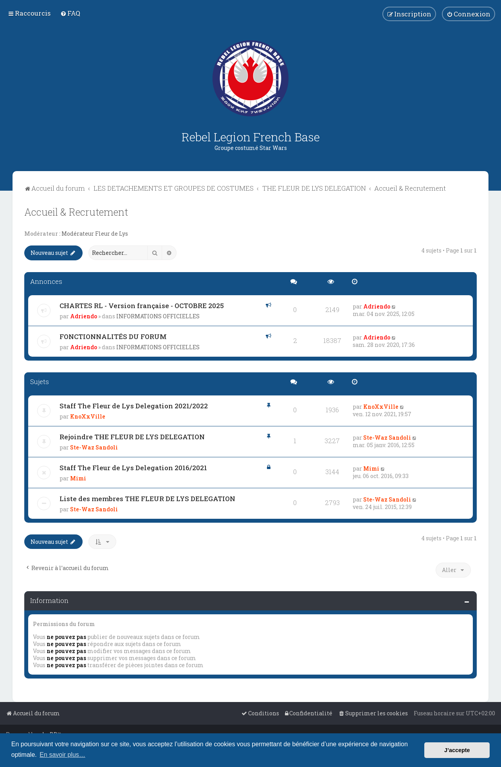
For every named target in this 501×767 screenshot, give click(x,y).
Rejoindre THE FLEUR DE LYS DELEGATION (132, 436)
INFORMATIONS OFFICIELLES (158, 316)
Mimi (78, 478)
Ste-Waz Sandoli (94, 447)
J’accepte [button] (457, 750)
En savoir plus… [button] (62, 754)
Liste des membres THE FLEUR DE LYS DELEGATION (147, 498)
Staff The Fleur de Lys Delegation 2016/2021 (133, 467)
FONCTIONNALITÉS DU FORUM (113, 336)
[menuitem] (70, 13)
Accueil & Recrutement (76, 212)
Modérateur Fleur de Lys (94, 233)
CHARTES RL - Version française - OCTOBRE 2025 (141, 305)
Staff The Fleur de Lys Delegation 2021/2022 (133, 405)
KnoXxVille (87, 416)
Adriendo (83, 316)
